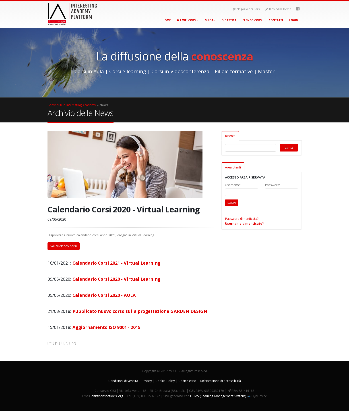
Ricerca (230, 136)
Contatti (276, 20)
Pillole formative (234, 71)
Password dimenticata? (241, 218)
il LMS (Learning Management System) (218, 396)
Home (167, 20)
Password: (272, 185)
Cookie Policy (165, 381)
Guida (210, 20)
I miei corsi (187, 20)
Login (293, 20)
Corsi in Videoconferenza (180, 71)
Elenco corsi (252, 20)
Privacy (147, 381)
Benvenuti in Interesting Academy (71, 105)
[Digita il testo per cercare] (250, 148)
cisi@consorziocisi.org (107, 396)
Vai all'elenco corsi (63, 246)
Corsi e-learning (127, 71)
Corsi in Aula (89, 71)
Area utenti (233, 167)
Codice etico (187, 381)
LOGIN (231, 203)
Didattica (229, 20)
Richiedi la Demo (278, 9)
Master (266, 71)
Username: (233, 185)
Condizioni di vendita (123, 381)
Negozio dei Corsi (246, 9)
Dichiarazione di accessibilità (220, 381)
